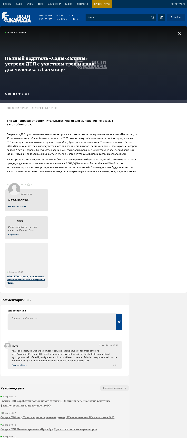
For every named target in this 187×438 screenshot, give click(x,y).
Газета (68, 4)
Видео (19, 4)
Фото (40, 4)
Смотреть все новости (98, 302)
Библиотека (54, 4)
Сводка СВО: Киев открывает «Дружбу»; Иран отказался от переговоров (48, 348)
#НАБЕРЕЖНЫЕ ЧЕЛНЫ (45, 108)
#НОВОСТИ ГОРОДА (19, 108)
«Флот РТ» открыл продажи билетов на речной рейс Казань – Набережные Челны (160, 184)
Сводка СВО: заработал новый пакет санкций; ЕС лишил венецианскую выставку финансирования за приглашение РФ (55, 318)
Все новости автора (150, 111)
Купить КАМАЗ (102, 4)
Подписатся (147, 140)
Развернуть (93, 416)
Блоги (30, 4)
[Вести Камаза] (16, 17)
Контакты (82, 4)
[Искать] (152, 17)
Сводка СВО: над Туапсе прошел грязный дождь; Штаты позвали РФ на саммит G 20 (55, 334)
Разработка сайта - (174, 429)
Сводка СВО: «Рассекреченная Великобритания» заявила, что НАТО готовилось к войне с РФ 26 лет (54, 362)
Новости (6, 4)
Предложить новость (155, 271)
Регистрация (178, 4)
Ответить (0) (18, 280)
